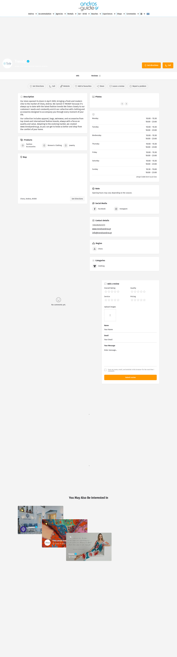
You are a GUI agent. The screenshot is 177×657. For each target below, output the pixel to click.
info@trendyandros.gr (102, 233)
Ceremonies (132, 14)
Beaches (96, 14)
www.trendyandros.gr (101, 229)
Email (106, 336)
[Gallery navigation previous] (122, 104)
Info (77, 76)
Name (106, 325)
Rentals (72, 14)
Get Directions (77, 199)
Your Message (109, 346)
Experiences (109, 14)
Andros (32, 14)
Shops (121, 14)
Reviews (96, 76)
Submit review (130, 377)
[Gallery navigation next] (127, 104)
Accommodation (46, 14)
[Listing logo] (7, 63)
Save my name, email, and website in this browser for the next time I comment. (131, 370)
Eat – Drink (84, 14)
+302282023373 (98, 225)
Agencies (61, 14)
